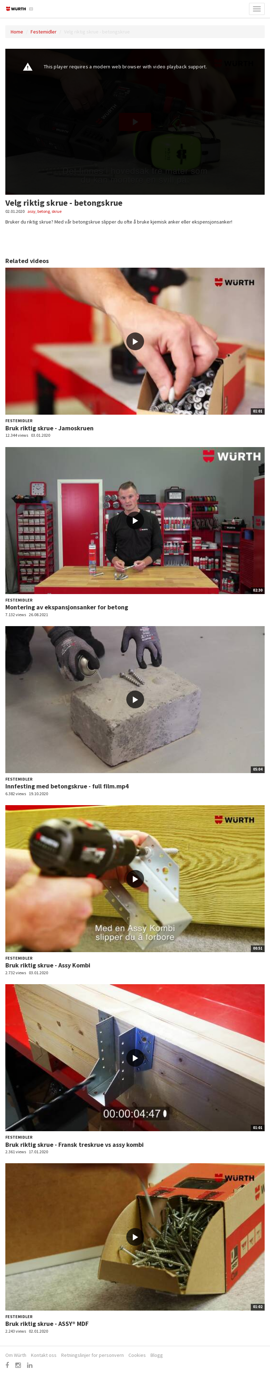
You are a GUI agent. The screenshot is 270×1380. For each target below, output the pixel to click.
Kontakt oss (44, 1355)
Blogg (156, 1355)
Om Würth (15, 1355)
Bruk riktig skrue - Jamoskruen (49, 428)
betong (43, 211)
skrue (57, 211)
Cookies (137, 1355)
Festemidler (44, 31)
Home (17, 31)
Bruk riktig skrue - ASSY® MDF (47, 1323)
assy (31, 211)
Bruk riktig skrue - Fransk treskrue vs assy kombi (74, 1144)
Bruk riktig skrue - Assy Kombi (47, 965)
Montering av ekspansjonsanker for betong (66, 607)
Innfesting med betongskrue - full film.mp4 (67, 786)
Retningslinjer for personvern (92, 1355)
